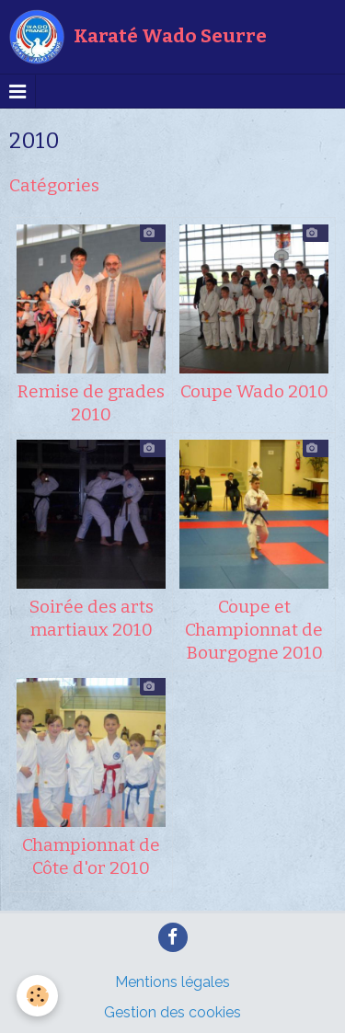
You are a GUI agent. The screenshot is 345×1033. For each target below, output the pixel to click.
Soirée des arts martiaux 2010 (91, 618)
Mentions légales (172, 982)
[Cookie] (37, 995)
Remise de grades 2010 (91, 403)
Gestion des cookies (172, 1012)
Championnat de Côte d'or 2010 (91, 856)
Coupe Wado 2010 (254, 391)
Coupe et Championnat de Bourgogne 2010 (254, 629)
